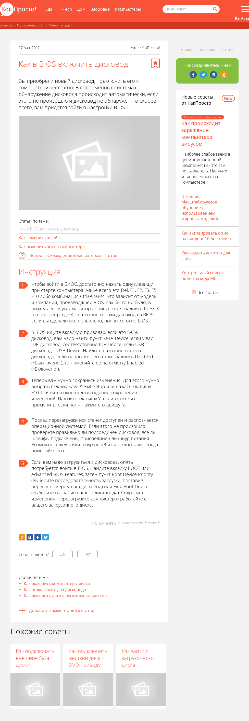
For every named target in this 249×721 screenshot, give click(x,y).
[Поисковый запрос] (191, 9)
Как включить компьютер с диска (57, 583)
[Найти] (215, 9)
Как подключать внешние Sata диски (35, 658)
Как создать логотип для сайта (205, 255)
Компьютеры (128, 9)
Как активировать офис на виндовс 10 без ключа (206, 235)
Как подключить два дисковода (55, 589)
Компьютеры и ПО (30, 25)
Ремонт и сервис (61, 25)
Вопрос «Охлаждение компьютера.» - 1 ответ (74, 255)
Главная (6, 25)
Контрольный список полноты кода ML (202, 275)
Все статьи (207, 292)
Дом (81, 9)
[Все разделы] (245, 9)
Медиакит (188, 49)
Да (62, 554)
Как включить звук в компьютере (52, 246)
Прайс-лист (207, 49)
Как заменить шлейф (39, 237)
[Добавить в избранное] (155, 63)
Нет (87, 554)
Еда (48, 9)
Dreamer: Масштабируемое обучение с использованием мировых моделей (199, 208)
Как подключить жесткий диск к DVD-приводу (88, 658)
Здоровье (100, 9)
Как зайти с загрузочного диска (138, 658)
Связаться (226, 49)
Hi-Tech (64, 9)
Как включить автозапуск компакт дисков (65, 595)
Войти (242, 19)
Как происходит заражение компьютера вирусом (200, 133)
